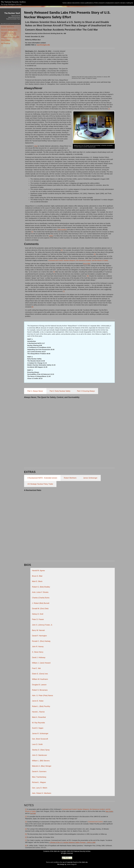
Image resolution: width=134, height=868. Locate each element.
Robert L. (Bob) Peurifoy (41, 706)
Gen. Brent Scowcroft (40, 739)
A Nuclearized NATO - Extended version (42, 478)
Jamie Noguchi (72, 864)
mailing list (129, 3)
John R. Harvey (38, 646)
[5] (54, 272)
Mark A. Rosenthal (39, 717)
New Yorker (109, 811)
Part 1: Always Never (35, 391)
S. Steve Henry (37, 652)
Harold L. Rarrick (38, 712)
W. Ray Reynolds (38, 723)
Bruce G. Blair (37, 576)
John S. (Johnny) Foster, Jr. (42, 625)
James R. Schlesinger (40, 733)
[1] (109, 109)
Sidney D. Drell (37, 614)
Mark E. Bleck (37, 581)
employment (110, 3)
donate (122, 3)
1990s (51, 236)
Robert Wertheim (70, 478)
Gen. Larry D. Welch (39, 788)
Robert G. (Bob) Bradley (41, 587)
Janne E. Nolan (37, 701)
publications (89, 3)
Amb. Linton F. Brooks (40, 592)
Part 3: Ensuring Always (86, 391)
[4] (95, 254)
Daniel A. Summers (39, 771)
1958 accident (62, 229)
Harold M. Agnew (38, 570)
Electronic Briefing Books (9, 30)
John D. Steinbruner (39, 755)
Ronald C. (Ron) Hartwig (41, 641)
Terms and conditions (53, 862)
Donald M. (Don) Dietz (40, 608)
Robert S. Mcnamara (40, 690)
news (82, 3)
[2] (33, 232)
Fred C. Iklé (36, 668)
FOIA (96, 3)
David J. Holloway (38, 657)
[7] (64, 291)
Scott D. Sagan (37, 728)
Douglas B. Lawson (39, 685)
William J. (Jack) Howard (41, 663)
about (69, 3)
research (101, 3)
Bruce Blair (86, 263)
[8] (32, 307)
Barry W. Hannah (38, 630)
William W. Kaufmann (40, 679)
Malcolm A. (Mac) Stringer (41, 766)
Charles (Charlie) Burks (40, 598)
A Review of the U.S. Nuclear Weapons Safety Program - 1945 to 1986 (72, 842)
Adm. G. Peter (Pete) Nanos (42, 695)
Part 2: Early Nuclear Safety (60, 391)
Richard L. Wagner (39, 782)
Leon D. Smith (37, 744)
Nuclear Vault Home (7, 27)
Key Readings (5, 43)
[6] (88, 276)
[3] (62, 250)
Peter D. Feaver (38, 619)
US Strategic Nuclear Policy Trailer (40, 484)
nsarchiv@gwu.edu (43, 45)
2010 (35, 146)
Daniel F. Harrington (39, 636)
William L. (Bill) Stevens (41, 761)
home (64, 3)
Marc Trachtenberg (39, 777)
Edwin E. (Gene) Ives (40, 674)
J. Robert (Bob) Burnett (40, 603)
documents (75, 3)
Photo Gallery (5, 40)
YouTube (33, 813)
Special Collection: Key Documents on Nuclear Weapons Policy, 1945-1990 (10, 35)
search (117, 3)
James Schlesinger (90, 478)
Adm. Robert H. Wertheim (41, 793)
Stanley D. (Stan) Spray (41, 750)
